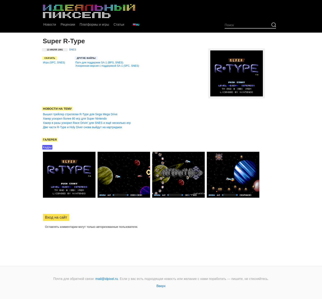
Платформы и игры (94, 24)
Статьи (119, 24)
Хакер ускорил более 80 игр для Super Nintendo (75, 118)
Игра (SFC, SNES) (54, 62)
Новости (49, 24)
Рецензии (68, 24)
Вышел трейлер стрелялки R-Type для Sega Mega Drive (80, 114)
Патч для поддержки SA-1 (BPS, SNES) (99, 62)
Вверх (161, 286)
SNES (72, 49)
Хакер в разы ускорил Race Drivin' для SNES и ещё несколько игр (87, 122)
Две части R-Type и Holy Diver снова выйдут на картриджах (82, 127)
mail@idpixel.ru (106, 279)
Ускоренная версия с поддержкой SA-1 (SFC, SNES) (107, 65)
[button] (46, 240)
